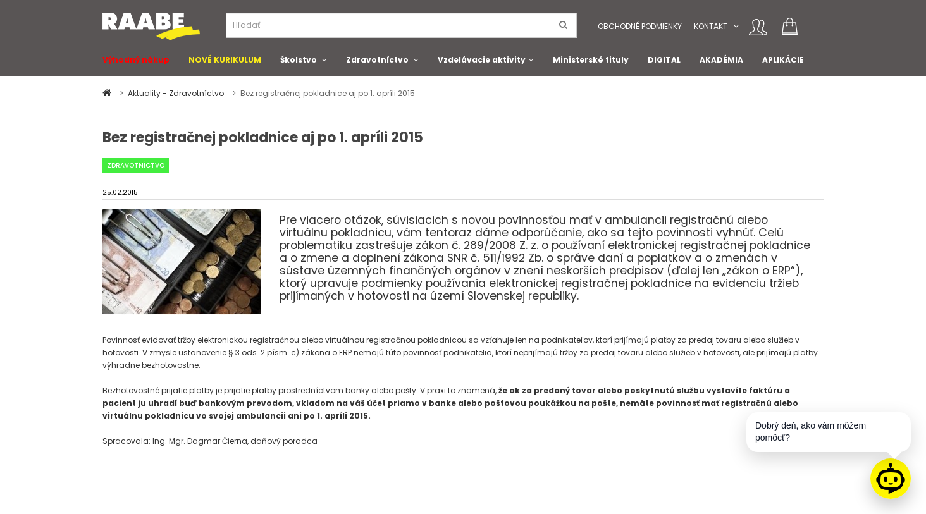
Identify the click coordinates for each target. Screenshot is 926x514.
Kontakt (710, 26)
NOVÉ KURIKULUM (224, 59)
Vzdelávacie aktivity (482, 59)
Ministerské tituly (591, 59)
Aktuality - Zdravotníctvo (177, 93)
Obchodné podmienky (640, 26)
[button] (736, 26)
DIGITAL (664, 59)
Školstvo (298, 59)
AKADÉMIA (721, 59)
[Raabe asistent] (890, 478)
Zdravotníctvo (377, 59)
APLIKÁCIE (783, 59)
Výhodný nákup (136, 59)
